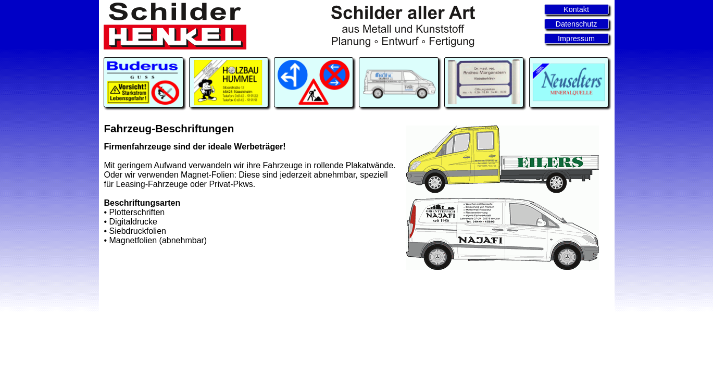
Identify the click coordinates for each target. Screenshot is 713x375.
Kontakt (576, 9)
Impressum (576, 38)
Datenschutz (576, 24)
